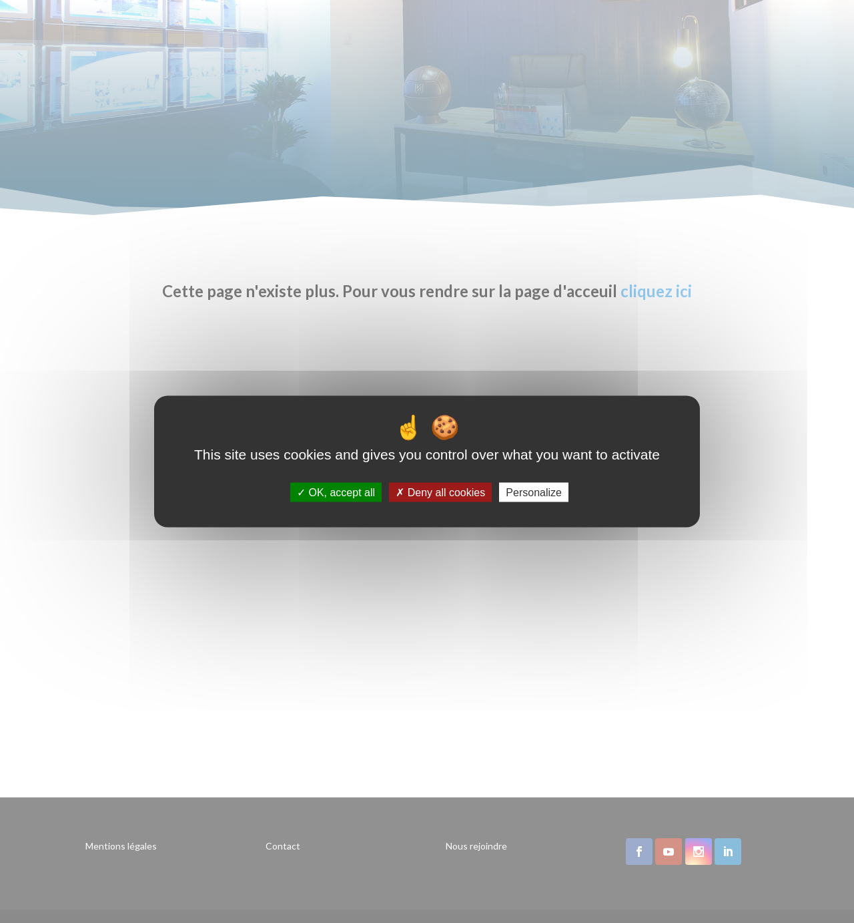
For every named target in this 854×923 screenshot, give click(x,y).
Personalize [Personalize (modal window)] (534, 492)
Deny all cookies (440, 492)
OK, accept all (336, 492)
